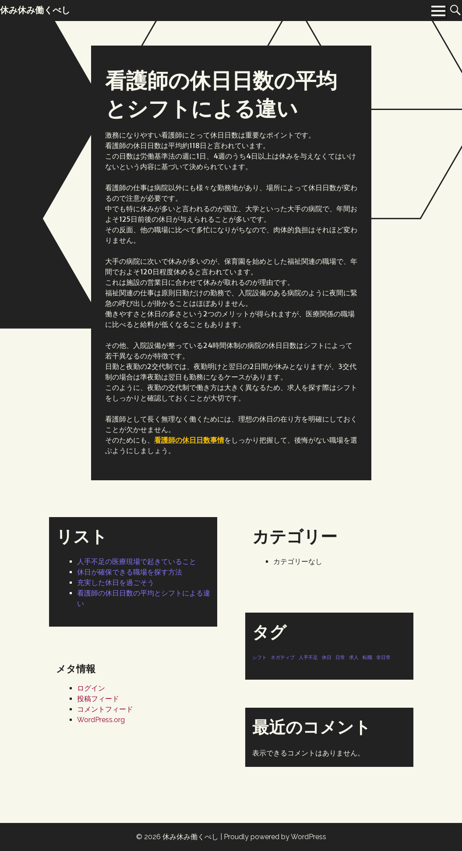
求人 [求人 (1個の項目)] (354, 657)
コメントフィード (105, 709)
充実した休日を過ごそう (115, 582)
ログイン (91, 688)
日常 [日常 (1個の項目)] (340, 657)
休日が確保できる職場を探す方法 (129, 572)
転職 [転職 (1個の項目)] (367, 657)
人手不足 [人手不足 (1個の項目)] (308, 657)
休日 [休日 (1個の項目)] (327, 657)
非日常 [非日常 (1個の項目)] (383, 657)
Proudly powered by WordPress (275, 837)
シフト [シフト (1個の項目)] (259, 657)
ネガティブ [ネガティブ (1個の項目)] (283, 657)
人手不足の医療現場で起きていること (136, 561)
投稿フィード (98, 699)
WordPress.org (101, 720)
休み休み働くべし (190, 837)
